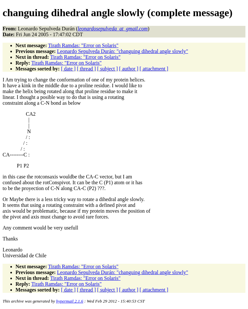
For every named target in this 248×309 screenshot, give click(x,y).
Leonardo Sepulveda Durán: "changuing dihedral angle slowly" (122, 51)
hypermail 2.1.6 (69, 301)
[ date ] (68, 68)
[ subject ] (107, 68)
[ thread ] (86, 68)
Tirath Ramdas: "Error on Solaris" (83, 45)
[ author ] (129, 68)
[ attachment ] (154, 68)
